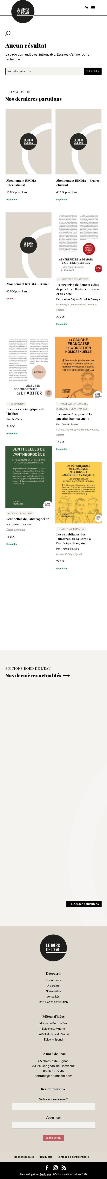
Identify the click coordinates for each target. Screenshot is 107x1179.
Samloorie (45, 1174)
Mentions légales (24, 1156)
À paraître (53, 985)
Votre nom (53, 1118)
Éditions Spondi (53, 1039)
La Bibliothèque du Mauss (53, 1034)
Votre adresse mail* (53, 1099)
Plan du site (45, 1156)
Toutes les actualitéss (84, 904)
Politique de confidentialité (73, 1156)
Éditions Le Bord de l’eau (53, 1023)
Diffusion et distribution (53, 1002)
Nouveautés (53, 991)
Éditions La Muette (53, 1028)
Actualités (53, 996)
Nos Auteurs (53, 980)
